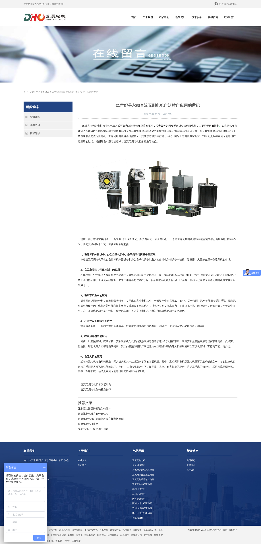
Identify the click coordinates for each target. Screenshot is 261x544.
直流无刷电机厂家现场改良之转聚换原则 (101, 418)
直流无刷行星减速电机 (143, 474)
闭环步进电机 (138, 498)
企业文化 (82, 460)
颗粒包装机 (89, 535)
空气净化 (53, 530)
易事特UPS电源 (54, 540)
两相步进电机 (138, 489)
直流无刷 (182, 239)
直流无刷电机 (225, 136)
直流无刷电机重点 (88, 423)
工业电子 (76, 540)
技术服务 (197, 17)
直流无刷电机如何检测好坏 (96, 389)
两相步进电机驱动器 (142, 503)
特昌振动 (124, 535)
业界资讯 (35, 125)
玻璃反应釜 (113, 535)
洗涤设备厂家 (150, 530)
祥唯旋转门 (136, 535)
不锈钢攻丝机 (91, 530)
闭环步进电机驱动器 (142, 513)
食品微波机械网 (58, 535)
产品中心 (164, 17)
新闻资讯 (180, 17)
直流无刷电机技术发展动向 (96, 384)
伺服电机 (121, 131)
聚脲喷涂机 (115, 530)
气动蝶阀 (127, 530)
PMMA (67, 540)
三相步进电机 (138, 494)
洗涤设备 (137, 530)
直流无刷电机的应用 (140, 275)
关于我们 (148, 17)
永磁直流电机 (138, 300)
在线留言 (213, 17)
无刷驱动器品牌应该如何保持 (94, 408)
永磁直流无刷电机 (92, 125)
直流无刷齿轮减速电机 (143, 470)
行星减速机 (137, 517)
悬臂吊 (79, 535)
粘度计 (71, 535)
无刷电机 (34, 92)
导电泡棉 (103, 530)
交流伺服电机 (188, 125)
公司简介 (82, 465)
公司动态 (45, 92)
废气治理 (148, 535)
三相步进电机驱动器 (142, 508)
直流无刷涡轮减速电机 (143, 479)
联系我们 (229, 17)
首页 (133, 17)
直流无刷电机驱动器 (142, 484)
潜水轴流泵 (77, 530)
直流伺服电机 (141, 131)
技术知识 (35, 133)
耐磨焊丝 (101, 535)
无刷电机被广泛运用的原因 (93, 428)
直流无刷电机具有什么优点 (93, 413)
